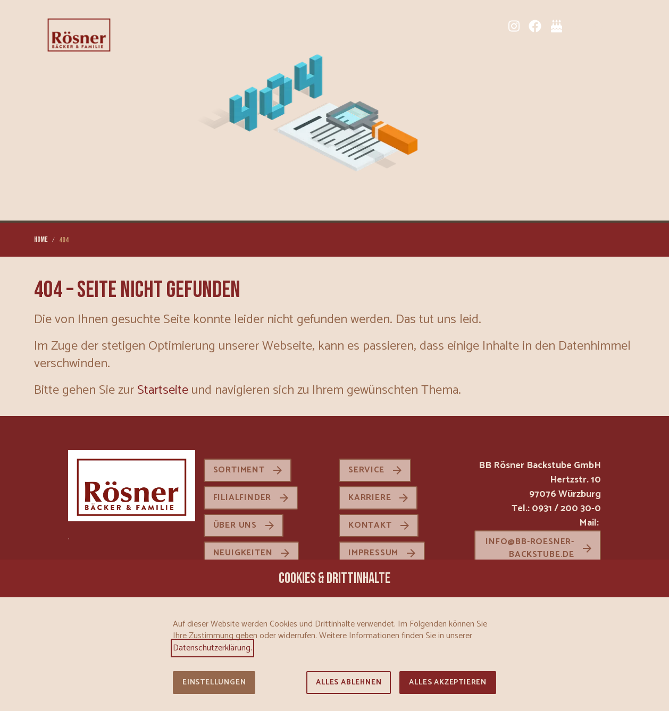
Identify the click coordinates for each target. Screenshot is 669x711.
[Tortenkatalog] (556, 26)
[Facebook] (535, 26)
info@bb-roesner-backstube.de (530, 548)
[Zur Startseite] (79, 34)
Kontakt (370, 525)
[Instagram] (513, 26)
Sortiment (239, 470)
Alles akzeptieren (448, 682)
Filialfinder (242, 497)
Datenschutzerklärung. (212, 648)
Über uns (235, 525)
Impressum (373, 553)
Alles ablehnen (348, 682)
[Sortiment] (577, 26)
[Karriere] (598, 26)
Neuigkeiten (243, 553)
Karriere (369, 497)
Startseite (162, 390)
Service (366, 470)
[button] (626, 26)
